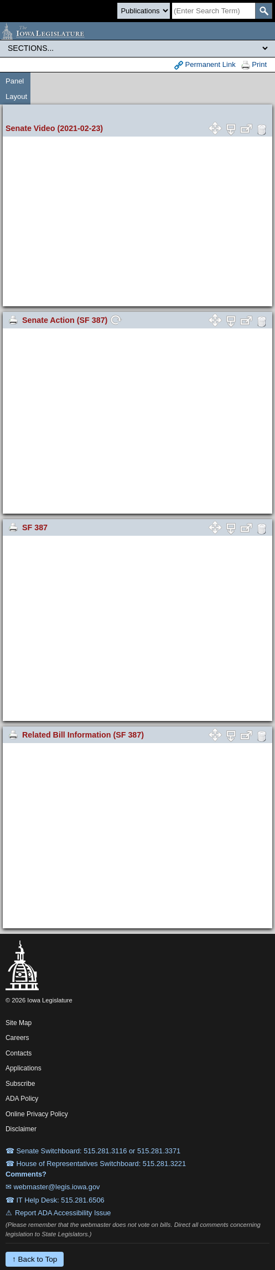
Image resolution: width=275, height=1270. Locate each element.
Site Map (19, 1023)
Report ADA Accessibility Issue (63, 1213)
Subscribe (20, 1084)
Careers (17, 1038)
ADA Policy (22, 1098)
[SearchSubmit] (263, 11)
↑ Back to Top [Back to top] (34, 1259)
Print (254, 65)
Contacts (19, 1053)
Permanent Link (205, 65)
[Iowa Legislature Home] (137, 31)
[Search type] (143, 11)
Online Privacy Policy (37, 1114)
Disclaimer (21, 1129)
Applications (23, 1068)
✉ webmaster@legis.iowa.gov (53, 1187)
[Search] (213, 11)
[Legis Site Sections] (137, 48)
